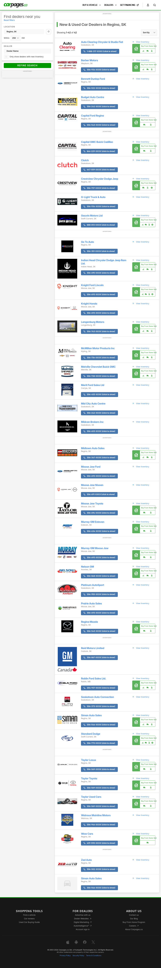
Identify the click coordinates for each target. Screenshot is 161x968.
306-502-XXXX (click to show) (99, 869)
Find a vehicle (29, 915)
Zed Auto (86, 859)
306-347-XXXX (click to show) (99, 457)
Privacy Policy (65, 956)
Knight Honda (89, 303)
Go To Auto (87, 241)
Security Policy (78, 956)
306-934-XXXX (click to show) (99, 69)
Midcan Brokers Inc (92, 421)
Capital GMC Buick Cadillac (97, 142)
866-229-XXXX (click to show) (99, 151)
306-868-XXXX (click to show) (99, 576)
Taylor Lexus (88, 760)
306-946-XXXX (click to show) (99, 824)
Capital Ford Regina (92, 115)
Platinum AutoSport (92, 585)
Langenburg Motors (92, 322)
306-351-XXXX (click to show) (99, 251)
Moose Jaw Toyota (92, 503)
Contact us (134, 915)
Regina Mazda (89, 621)
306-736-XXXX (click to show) (99, 357)
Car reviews (29, 918)
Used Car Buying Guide (29, 922)
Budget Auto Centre (92, 97)
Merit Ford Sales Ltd (92, 385)
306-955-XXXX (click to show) (99, 594)
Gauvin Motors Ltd (92, 215)
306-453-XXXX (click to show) (99, 394)
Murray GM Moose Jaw (94, 548)
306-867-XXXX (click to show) (99, 657)
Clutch (85, 160)
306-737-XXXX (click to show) (99, 188)
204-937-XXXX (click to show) (99, 688)
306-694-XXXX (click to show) (99, 513)
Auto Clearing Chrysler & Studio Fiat (102, 42)
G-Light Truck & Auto (93, 197)
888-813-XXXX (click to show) (99, 225)
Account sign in (83, 929)
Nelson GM (87, 566)
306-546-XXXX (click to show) (99, 724)
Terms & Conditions (93, 956)
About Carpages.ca (134, 929)
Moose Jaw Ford (90, 466)
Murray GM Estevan (92, 521)
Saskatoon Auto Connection (97, 697)
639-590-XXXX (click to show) (99, 843)
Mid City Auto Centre (93, 403)
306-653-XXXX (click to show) (99, 431)
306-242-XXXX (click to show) (99, 106)
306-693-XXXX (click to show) (99, 294)
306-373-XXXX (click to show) (99, 706)
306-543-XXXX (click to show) (99, 125)
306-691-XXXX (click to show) (99, 494)
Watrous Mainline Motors (96, 815)
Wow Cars (87, 833)
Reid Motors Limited (92, 648)
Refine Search (27, 65)
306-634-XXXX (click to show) (99, 531)
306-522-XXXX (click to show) (99, 88)
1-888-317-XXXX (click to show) (100, 51)
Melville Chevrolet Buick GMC (98, 366)
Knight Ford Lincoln (92, 285)
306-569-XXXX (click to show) (99, 769)
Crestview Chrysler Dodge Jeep (99, 178)
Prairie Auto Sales (91, 603)
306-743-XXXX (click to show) (99, 331)
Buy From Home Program (134, 922)
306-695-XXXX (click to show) (99, 273)
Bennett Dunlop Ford (93, 78)
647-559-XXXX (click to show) (99, 169)
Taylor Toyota (89, 778)
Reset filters (9, 20)
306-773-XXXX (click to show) (99, 743)
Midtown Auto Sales (92, 448)
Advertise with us (82, 915)
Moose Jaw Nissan (92, 485)
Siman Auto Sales (91, 715)
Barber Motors (89, 60)
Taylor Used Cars (91, 796)
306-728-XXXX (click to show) (99, 376)
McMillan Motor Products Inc (98, 348)
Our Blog (134, 918)
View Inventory (140, 42)
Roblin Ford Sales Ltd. (93, 678)
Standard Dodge (90, 733)
